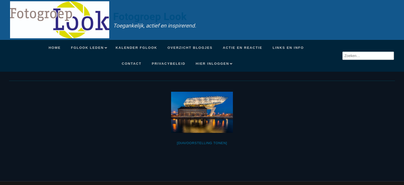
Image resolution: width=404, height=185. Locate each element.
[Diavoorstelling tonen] (202, 143)
